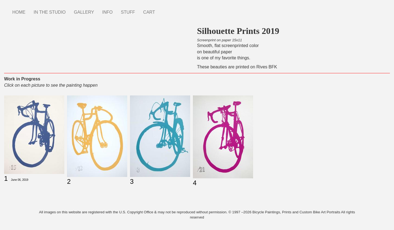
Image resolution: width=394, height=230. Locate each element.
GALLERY (84, 12)
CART (149, 12)
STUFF (128, 12)
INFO (107, 12)
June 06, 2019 (19, 179)
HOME (18, 12)
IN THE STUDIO (50, 12)
